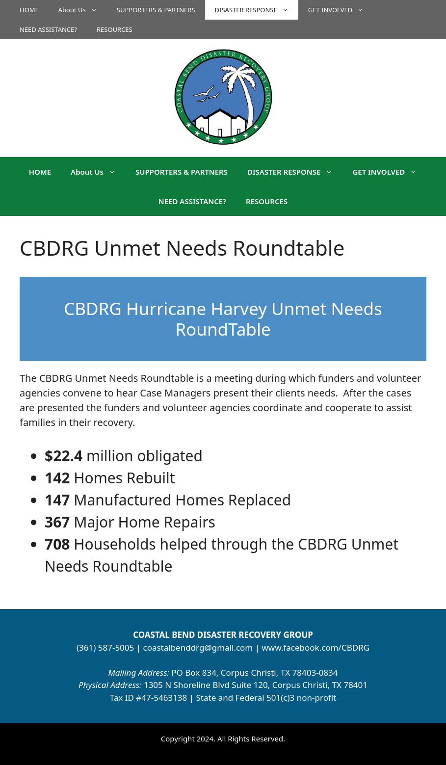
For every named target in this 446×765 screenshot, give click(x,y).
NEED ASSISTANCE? (48, 29)
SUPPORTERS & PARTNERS (156, 9)
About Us (82, 10)
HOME (29, 9)
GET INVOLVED (340, 10)
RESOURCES (114, 29)
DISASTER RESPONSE (256, 10)
